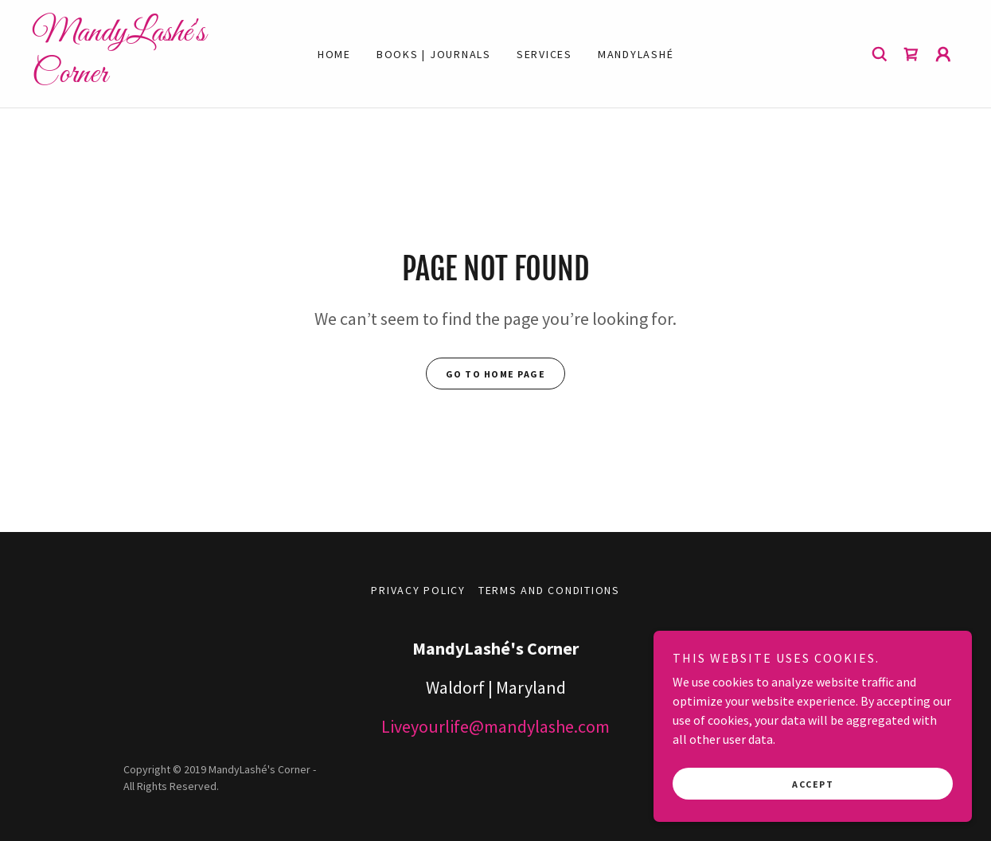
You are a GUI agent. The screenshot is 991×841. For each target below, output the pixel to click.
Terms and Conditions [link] (549, 590)
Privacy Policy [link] (418, 590)
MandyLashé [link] (636, 54)
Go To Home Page (496, 374)
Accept (812, 784)
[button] (943, 54)
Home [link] (334, 54)
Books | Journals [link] (434, 54)
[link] (147, 77)
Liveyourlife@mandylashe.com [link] (495, 726)
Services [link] (544, 54)
